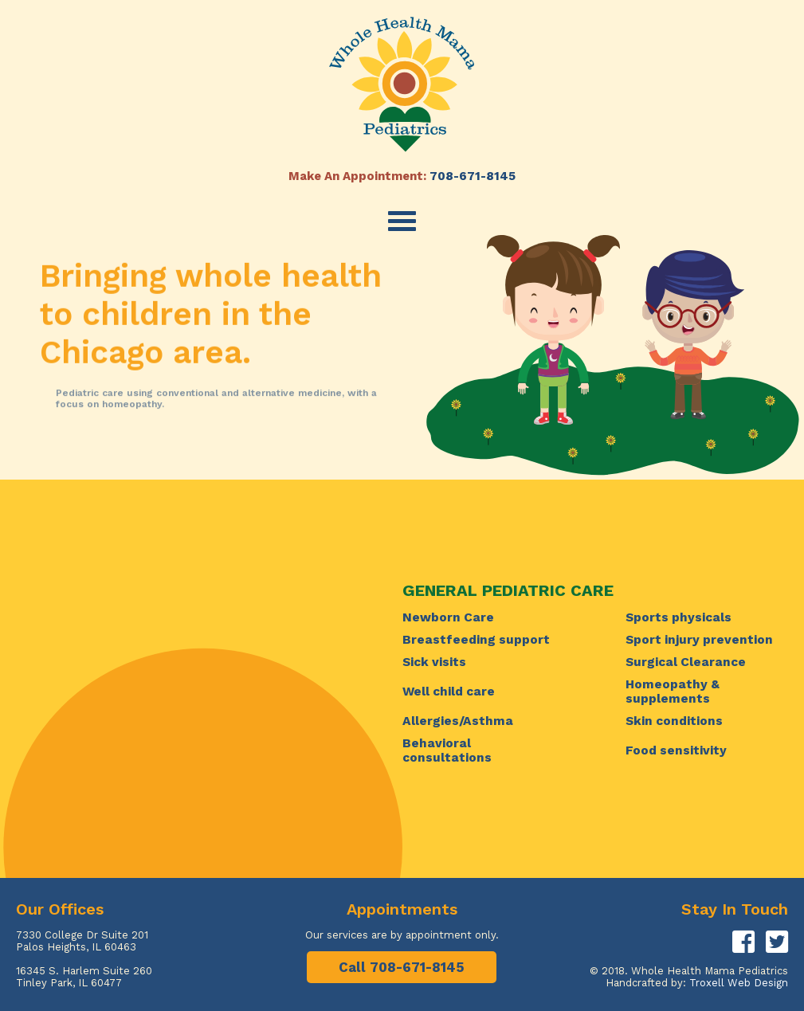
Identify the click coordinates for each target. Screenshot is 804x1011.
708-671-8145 (472, 176)
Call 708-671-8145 (402, 967)
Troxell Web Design (738, 983)
